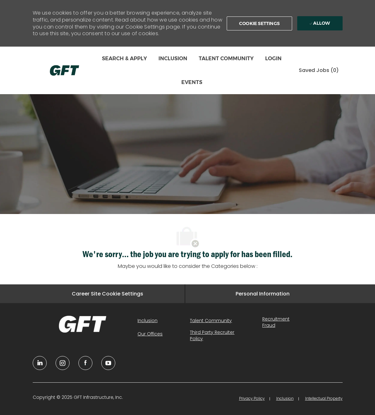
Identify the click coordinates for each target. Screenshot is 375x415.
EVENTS (191, 82)
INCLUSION (172, 58)
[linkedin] (40, 363)
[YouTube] (63, 363)
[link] (83, 324)
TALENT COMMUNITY (226, 58)
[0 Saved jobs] (319, 71)
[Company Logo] (64, 70)
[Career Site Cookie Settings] (107, 293)
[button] (259, 23)
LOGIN (273, 58)
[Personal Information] (262, 293)
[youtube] (108, 363)
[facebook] (85, 363)
